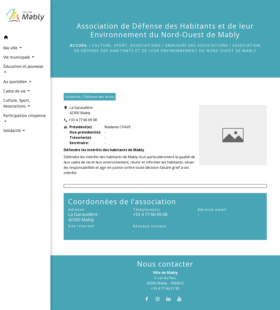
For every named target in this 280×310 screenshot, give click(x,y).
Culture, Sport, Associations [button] (16, 103)
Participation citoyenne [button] (24, 115)
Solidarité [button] (12, 130)
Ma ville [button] (11, 47)
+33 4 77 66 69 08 (83, 119)
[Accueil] (25, 16)
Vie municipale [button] (17, 57)
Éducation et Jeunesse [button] (23, 66)
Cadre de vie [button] (15, 91)
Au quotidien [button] (15, 81)
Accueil (79, 45)
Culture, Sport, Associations (126, 45)
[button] (25, 38)
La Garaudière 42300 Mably (81, 110)
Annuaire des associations (196, 45)
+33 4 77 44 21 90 (165, 288)
